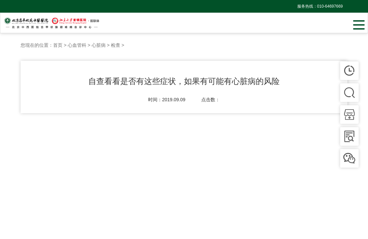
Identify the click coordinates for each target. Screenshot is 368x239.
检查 (115, 45)
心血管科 (77, 45)
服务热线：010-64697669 (320, 6)
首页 (57, 45)
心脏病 (99, 45)
